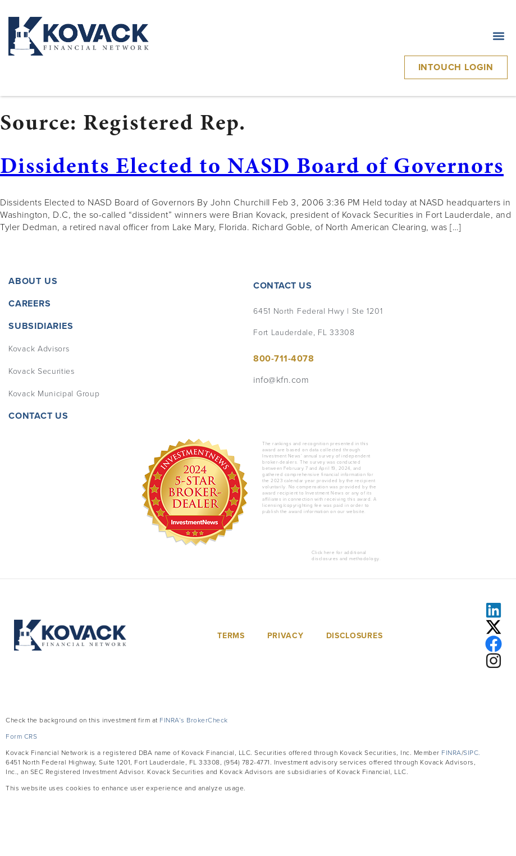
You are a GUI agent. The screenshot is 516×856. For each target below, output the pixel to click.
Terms (231, 635)
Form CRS (21, 736)
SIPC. (472, 752)
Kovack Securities (41, 370)
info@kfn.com (281, 379)
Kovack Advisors (39, 348)
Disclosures (354, 635)
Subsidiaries (43, 325)
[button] (498, 36)
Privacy (285, 635)
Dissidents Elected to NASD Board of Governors (252, 165)
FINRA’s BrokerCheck (193, 720)
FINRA (451, 752)
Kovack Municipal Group (53, 393)
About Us (32, 280)
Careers (29, 303)
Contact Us (38, 415)
